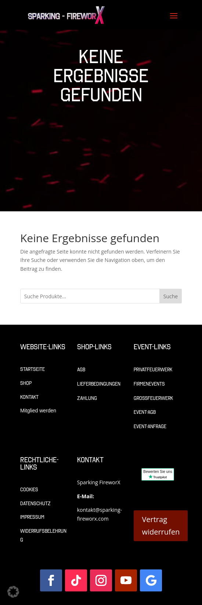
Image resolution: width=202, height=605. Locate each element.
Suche (170, 296)
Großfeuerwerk (153, 398)
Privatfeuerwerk (153, 370)
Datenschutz (35, 503)
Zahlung (87, 398)
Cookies (29, 489)
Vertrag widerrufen (161, 525)
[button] (13, 592)
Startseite (32, 369)
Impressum (32, 517)
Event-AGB (145, 412)
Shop (26, 383)
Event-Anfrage (150, 426)
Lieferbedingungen (98, 384)
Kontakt (29, 397)
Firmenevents (149, 384)
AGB (81, 370)
